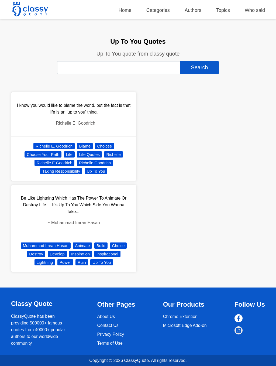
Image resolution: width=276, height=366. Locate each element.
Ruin (82, 262)
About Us (106, 316)
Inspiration (80, 254)
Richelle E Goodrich (55, 162)
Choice (118, 245)
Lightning (45, 262)
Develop (57, 254)
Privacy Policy (110, 334)
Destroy (36, 254)
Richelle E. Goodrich (54, 146)
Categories (158, 10)
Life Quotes (89, 154)
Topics (223, 10)
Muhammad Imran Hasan (45, 245)
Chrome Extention (180, 316)
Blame (85, 146)
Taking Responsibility (61, 171)
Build (100, 245)
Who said (255, 10)
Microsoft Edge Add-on (185, 325)
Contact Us (108, 325)
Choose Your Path (43, 154)
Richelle (113, 154)
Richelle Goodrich (95, 162)
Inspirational (107, 254)
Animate (82, 245)
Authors (193, 10)
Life (69, 154)
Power (65, 262)
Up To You (96, 171)
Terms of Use (110, 343)
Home (125, 10)
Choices (104, 146)
